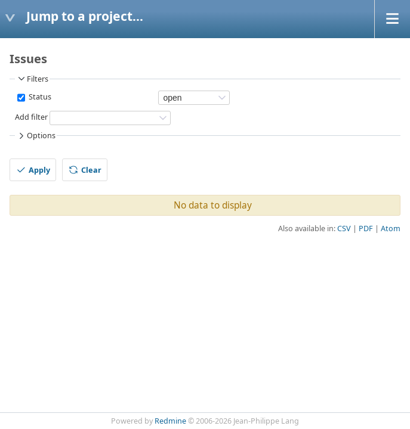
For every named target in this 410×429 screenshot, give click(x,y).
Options (36, 135)
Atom (390, 228)
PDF (366, 228)
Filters (32, 78)
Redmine (170, 421)
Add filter (31, 117)
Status (39, 97)
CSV (344, 228)
